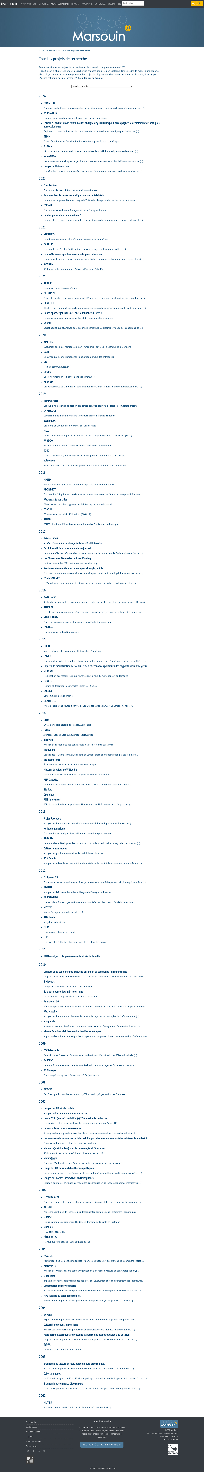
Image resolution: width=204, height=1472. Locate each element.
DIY (45, 362)
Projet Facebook (52, 818)
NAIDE (47, 352)
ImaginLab (49, 1021)
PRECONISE (50, 293)
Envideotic (49, 981)
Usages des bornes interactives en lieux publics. (69, 1178)
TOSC (46, 451)
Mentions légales (33, 1441)
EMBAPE (48, 205)
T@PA (47, 1344)
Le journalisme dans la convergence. (63, 1128)
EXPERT (48, 1315)
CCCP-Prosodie (51, 1050)
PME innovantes (52, 799)
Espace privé (31, 1446)
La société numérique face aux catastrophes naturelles (73, 254)
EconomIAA (50, 421)
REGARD (48, 838)
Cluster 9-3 (50, 701)
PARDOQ (48, 440)
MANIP (47, 480)
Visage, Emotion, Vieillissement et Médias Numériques (72, 1031)
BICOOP (48, 1089)
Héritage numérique (54, 828)
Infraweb (48, 740)
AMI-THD (48, 342)
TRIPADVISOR (51, 897)
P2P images (50, 1070)
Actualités (44, 3)
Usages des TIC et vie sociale (59, 1108)
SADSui (47, 323)
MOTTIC (48, 907)
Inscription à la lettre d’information (101, 1444)
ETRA (46, 720)
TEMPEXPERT (51, 401)
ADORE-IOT (50, 489)
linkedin (39, 1451)
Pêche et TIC (50, 1237)
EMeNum (48, 627)
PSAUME (48, 1256)
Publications (87, 3)
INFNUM (48, 283)
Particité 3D (50, 597)
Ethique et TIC (51, 877)
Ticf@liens (49, 750)
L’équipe (29, 1436)
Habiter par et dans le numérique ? (62, 215)
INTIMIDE (48, 607)
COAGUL (48, 509)
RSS (44, 1451)
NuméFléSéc (50, 156)
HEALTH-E (49, 303)
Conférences (100, 3)
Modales (48, 1227)
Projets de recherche (60, 3)
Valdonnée (49, 460)
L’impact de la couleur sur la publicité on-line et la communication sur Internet (85, 972)
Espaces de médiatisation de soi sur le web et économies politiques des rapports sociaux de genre (95, 666)
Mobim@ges (50, 1158)
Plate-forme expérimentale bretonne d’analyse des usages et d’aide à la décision (86, 1335)
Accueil (42, 50)
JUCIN (47, 646)
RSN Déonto (50, 858)
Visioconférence (52, 760)
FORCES (48, 681)
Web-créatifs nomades (55, 499)
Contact (119, 4)
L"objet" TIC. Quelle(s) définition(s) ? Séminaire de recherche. (76, 1118)
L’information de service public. (60, 1286)
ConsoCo (48, 691)
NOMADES (49, 234)
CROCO (47, 372)
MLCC (46, 431)
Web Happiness (52, 1011)
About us (111, 3)
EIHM (46, 927)
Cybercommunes (52, 1373)
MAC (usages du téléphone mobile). (62, 1296)
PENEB (47, 519)
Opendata (49, 794)
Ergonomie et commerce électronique (63, 1383)
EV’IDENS (48, 1060)
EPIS (46, 937)
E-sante (48, 1217)
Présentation (31, 1422)
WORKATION (50, 113)
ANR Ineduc (50, 917)
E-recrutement (51, 1197)
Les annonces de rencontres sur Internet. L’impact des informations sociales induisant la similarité (95, 1138)
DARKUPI (48, 244)
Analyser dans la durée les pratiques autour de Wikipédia (74, 195)
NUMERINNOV (51, 617)
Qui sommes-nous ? (29, 3)
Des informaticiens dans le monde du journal (67, 548)
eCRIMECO (49, 103)
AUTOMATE (50, 1266)
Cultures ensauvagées (55, 848)
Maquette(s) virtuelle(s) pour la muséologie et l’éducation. (75, 1148)
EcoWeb (48, 146)
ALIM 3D (48, 382)
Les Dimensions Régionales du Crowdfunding (67, 558)
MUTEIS (48, 1402)
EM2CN (47, 656)
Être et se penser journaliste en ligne (63, 991)
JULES (47, 730)
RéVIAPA (48, 264)
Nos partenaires (33, 1432)
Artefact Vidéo (51, 538)
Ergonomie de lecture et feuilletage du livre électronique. (74, 1364)
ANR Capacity (51, 780)
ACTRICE (48, 1207)
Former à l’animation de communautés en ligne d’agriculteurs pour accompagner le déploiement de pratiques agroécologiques (102, 124)
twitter (28, 1451)
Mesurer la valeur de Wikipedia (60, 770)
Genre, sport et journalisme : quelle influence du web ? (73, 313)
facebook (33, 1451)
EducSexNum (50, 185)
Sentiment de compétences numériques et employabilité (73, 568)
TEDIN (47, 136)
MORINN (48, 671)
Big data (48, 789)
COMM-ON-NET (52, 578)
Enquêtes (75, 3)
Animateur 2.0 (51, 1001)
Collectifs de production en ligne (61, 1325)
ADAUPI (48, 887)
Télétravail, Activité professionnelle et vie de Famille (72, 956)
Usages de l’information (56, 166)
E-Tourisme (49, 1276)
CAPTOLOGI (50, 411)
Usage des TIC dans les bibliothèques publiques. (69, 1168)
